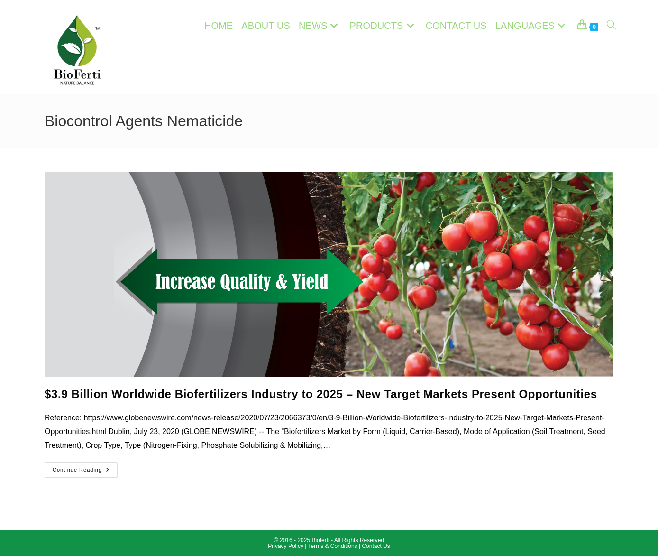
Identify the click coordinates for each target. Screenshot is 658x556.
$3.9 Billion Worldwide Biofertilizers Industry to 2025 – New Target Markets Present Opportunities (321, 394)
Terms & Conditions (332, 546)
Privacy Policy (286, 546)
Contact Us (376, 546)
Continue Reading (85, 472)
